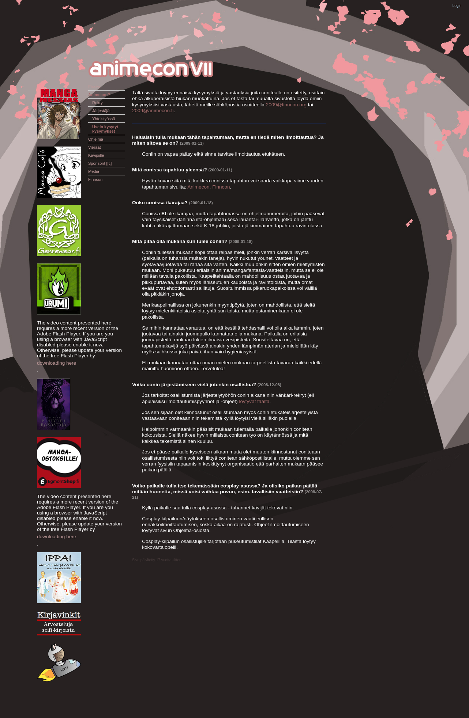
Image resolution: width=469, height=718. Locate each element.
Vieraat (94, 147)
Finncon (95, 179)
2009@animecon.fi (153, 110)
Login (457, 6)
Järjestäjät (101, 111)
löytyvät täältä (254, 401)
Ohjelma (95, 139)
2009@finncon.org (286, 104)
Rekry (97, 102)
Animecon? (99, 94)
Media (93, 171)
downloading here (56, 363)
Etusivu (94, 86)
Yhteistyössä (103, 119)
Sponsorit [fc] (100, 163)
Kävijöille (96, 155)
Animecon (198, 187)
